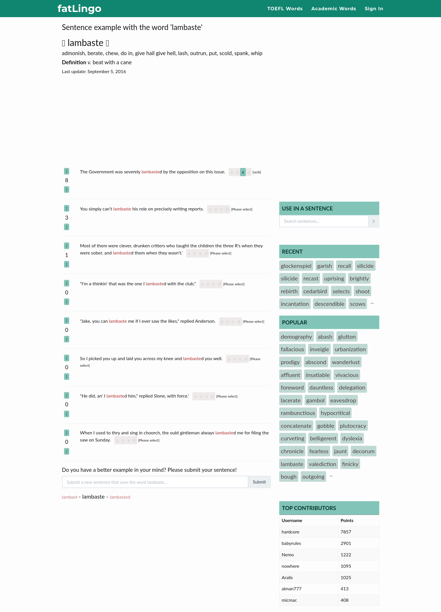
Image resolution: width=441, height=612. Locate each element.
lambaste (88, 42)
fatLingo (79, 8)
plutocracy (353, 425)
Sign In (374, 8)
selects (341, 291)
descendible (329, 303)
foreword (292, 387)
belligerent (323, 438)
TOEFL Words (285, 8)
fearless (318, 451)
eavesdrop (343, 400)
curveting (292, 438)
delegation (352, 387)
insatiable (318, 374)
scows (358, 303)
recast (311, 278)
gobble (325, 425)
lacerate (291, 400)
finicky (350, 463)
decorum (363, 451)
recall (344, 265)
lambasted (120, 496)
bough (289, 476)
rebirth (289, 291)
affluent (290, 374)
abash (325, 336)
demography (296, 336)
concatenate (296, 425)
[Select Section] (66, 171)
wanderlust (346, 361)
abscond (316, 361)
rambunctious (298, 412)
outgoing (313, 476)
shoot (363, 291)
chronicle (292, 451)
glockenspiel (296, 265)
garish (324, 265)
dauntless (321, 387)
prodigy (290, 361)
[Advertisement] (166, 121)
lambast (69, 496)
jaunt (340, 451)
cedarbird (315, 291)
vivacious (346, 374)
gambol (315, 400)
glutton (347, 336)
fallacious (292, 349)
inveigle (319, 349)
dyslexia (352, 438)
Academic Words (334, 8)
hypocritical (335, 412)
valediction (322, 463)
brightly (359, 278)
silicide (365, 265)
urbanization (350, 349)
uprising (334, 278)
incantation (295, 303)
